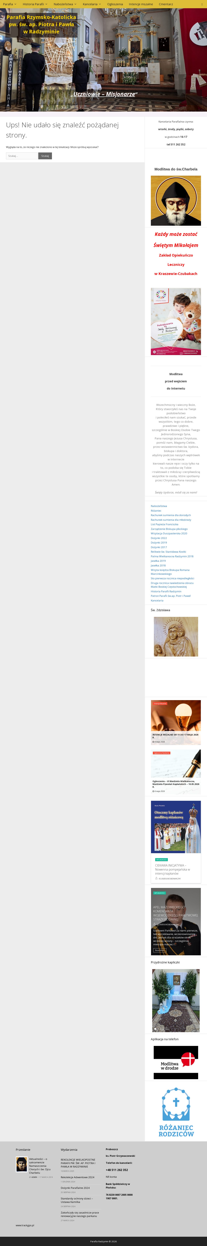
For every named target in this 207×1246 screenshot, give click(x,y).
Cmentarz (166, 4)
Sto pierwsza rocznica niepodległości (172, 578)
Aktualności (161, 860)
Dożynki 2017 (159, 547)
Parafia (11, 4)
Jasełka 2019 (158, 560)
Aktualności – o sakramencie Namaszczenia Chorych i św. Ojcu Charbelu (40, 1165)
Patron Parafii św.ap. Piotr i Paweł (170, 596)
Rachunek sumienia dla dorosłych (171, 515)
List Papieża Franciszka (164, 524)
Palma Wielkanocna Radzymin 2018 (172, 556)
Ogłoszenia (115, 4)
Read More (160, 950)
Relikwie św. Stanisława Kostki (168, 551)
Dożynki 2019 (159, 542)
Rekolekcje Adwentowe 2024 (77, 1177)
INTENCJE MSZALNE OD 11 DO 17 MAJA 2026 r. (175, 736)
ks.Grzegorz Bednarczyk (170, 878)
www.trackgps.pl (25, 1225)
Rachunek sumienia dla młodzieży (171, 519)
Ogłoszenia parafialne (161, 753)
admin (34, 1177)
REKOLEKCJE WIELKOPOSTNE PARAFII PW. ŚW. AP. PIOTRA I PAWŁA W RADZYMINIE (78, 1163)
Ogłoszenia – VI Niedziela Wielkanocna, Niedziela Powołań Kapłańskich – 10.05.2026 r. (176, 784)
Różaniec (156, 510)
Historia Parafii (37, 4)
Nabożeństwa (67, 4)
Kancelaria (93, 4)
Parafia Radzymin (99, 1241)
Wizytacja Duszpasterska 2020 (169, 533)
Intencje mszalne (141, 4)
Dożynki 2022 (159, 538)
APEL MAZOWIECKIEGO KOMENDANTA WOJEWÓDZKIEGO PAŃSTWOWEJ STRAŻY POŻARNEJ (175, 913)
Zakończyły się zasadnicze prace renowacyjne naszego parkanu (80, 1214)
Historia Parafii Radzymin (166, 591)
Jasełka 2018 (158, 565)
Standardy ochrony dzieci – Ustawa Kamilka (77, 1200)
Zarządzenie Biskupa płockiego (169, 529)
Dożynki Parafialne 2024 (75, 1188)
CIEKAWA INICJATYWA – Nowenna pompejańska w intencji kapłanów (172, 869)
